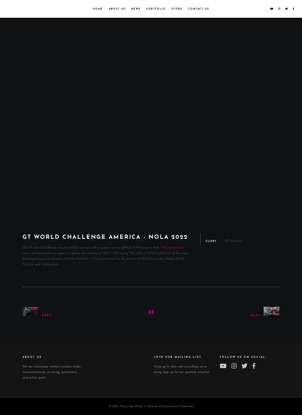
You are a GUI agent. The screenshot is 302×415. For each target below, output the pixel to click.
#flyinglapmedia (173, 247)
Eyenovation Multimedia (177, 406)
